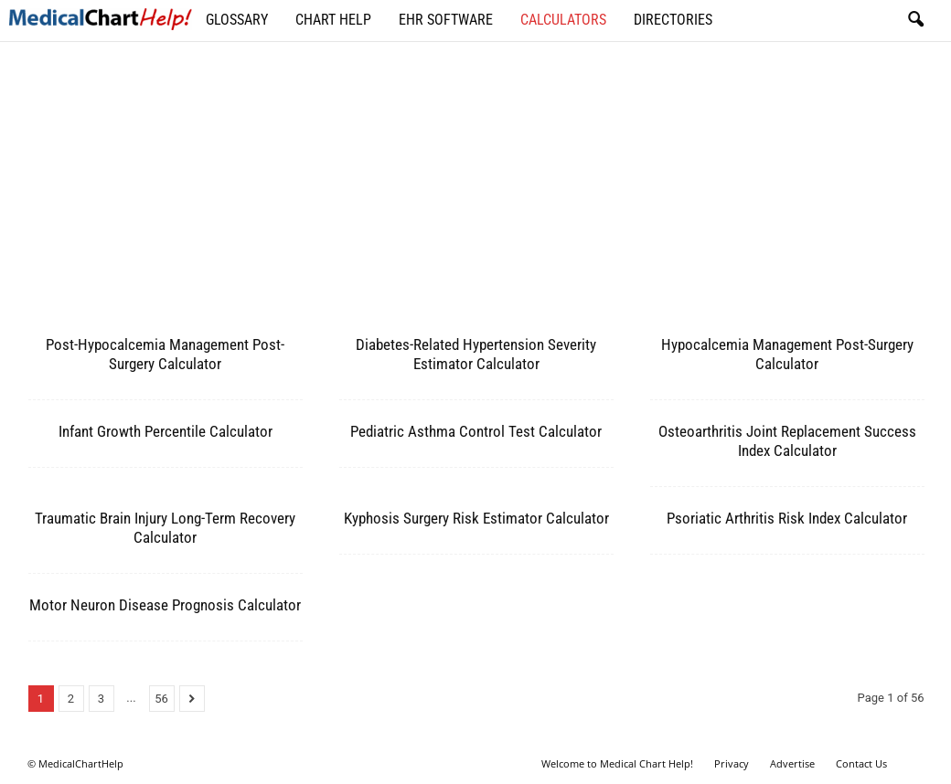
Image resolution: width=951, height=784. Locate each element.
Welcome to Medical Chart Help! (617, 763)
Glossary (237, 19)
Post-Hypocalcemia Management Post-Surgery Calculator (165, 354)
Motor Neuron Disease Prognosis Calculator (165, 605)
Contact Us (861, 763)
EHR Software (446, 19)
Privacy (731, 763)
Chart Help (333, 19)
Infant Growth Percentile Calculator (165, 431)
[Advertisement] (476, 196)
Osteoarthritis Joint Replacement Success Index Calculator (787, 441)
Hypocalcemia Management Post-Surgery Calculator (787, 354)
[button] (915, 20)
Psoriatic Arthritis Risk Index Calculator (787, 518)
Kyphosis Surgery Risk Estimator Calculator (476, 518)
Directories (673, 19)
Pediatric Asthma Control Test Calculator (476, 431)
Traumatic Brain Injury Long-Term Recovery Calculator (165, 527)
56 (161, 698)
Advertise (792, 763)
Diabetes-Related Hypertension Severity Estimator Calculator (476, 354)
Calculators (563, 19)
